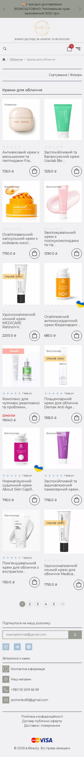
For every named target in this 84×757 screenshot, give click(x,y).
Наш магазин (16, 679)
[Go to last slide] (3, 9)
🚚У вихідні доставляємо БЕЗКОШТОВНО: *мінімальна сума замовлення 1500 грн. (42, 8)
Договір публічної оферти (42, 721)
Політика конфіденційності (42, 716)
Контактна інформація (23, 669)
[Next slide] (81, 9)
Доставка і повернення (42, 726)
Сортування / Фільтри (65, 75)
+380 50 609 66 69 (20, 689)
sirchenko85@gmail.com (25, 700)
